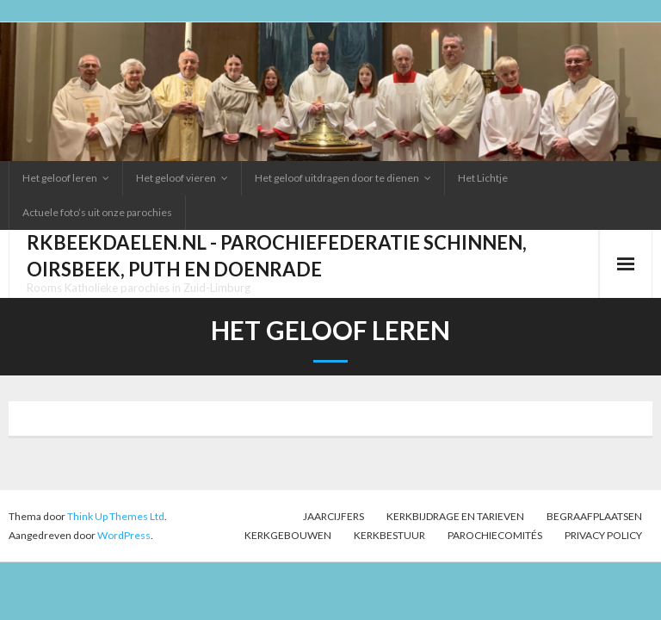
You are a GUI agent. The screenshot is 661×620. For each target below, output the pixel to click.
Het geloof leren (59, 177)
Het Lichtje (483, 177)
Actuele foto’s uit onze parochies (97, 212)
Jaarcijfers (333, 516)
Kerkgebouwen (287, 535)
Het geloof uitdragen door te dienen (337, 177)
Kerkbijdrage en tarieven (455, 516)
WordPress (124, 535)
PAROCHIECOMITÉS (495, 535)
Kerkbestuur (389, 535)
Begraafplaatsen (594, 516)
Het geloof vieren (176, 177)
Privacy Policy (603, 535)
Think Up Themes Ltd (115, 516)
